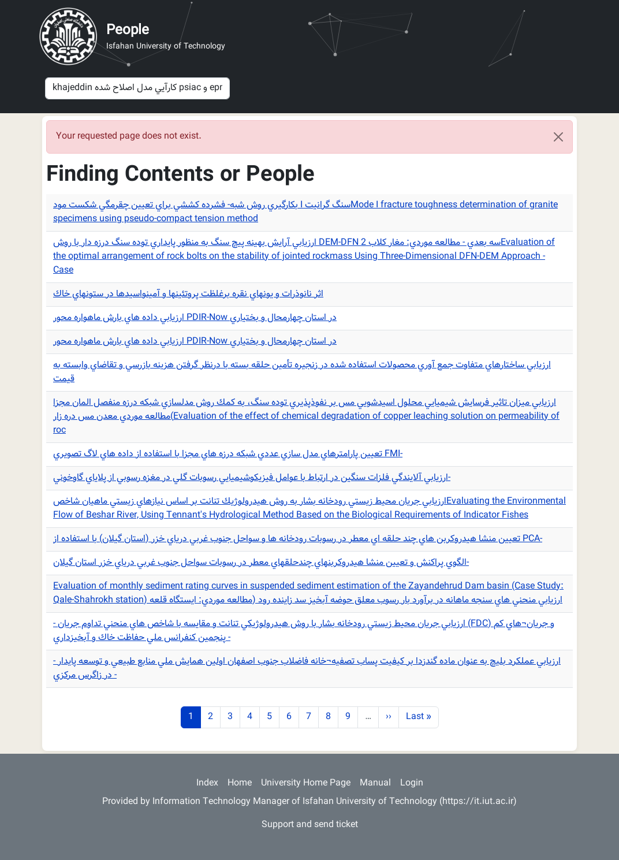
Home (240, 783)
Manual (375, 783)
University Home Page (305, 783)
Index (207, 783)
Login (411, 783)
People (127, 31)
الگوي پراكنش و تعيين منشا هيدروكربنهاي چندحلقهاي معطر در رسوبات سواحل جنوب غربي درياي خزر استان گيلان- (261, 563)
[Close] (558, 137)
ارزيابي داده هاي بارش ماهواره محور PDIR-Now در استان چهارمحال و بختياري (195, 318)
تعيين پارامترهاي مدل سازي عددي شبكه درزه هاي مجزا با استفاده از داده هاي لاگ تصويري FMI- (227, 454)
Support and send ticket (310, 825)
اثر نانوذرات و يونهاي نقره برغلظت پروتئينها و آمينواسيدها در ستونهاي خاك (188, 294)
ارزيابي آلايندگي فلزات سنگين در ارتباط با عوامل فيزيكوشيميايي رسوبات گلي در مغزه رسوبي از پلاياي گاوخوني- (251, 478)
